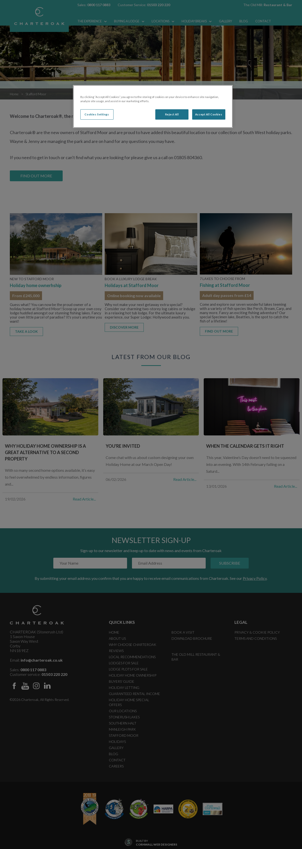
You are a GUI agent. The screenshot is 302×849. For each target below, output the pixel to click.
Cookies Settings (97, 114)
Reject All (172, 114)
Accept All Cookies (208, 114)
